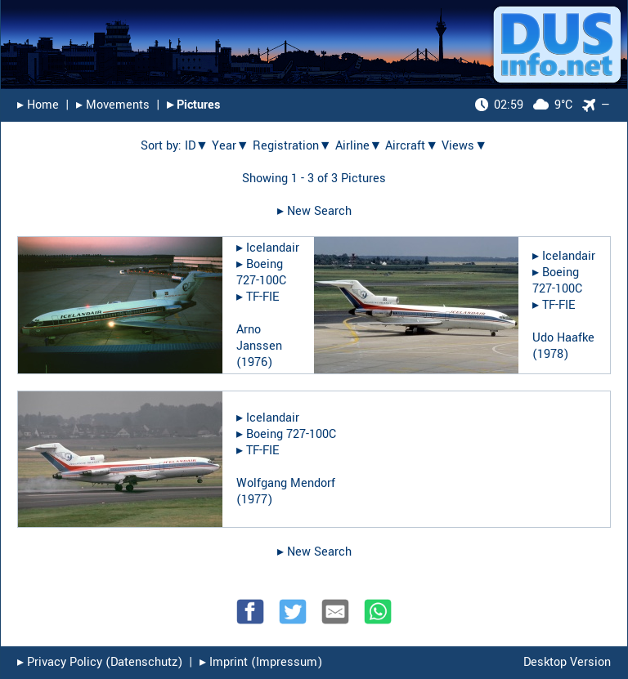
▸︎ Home (38, 105)
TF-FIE (262, 297)
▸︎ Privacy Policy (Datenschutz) (99, 662)
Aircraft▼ (411, 145)
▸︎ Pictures (193, 105)
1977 (254, 499)
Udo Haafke (563, 337)
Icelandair (272, 248)
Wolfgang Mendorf (285, 483)
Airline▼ (359, 145)
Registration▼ (292, 145)
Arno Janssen (259, 338)
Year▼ (230, 145)
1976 (254, 362)
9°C (523, 105)
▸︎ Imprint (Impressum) (261, 662)
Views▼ (464, 145)
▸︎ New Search (314, 211)
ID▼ (197, 145)
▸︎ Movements (113, 105)
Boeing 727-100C (261, 272)
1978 (550, 354)
